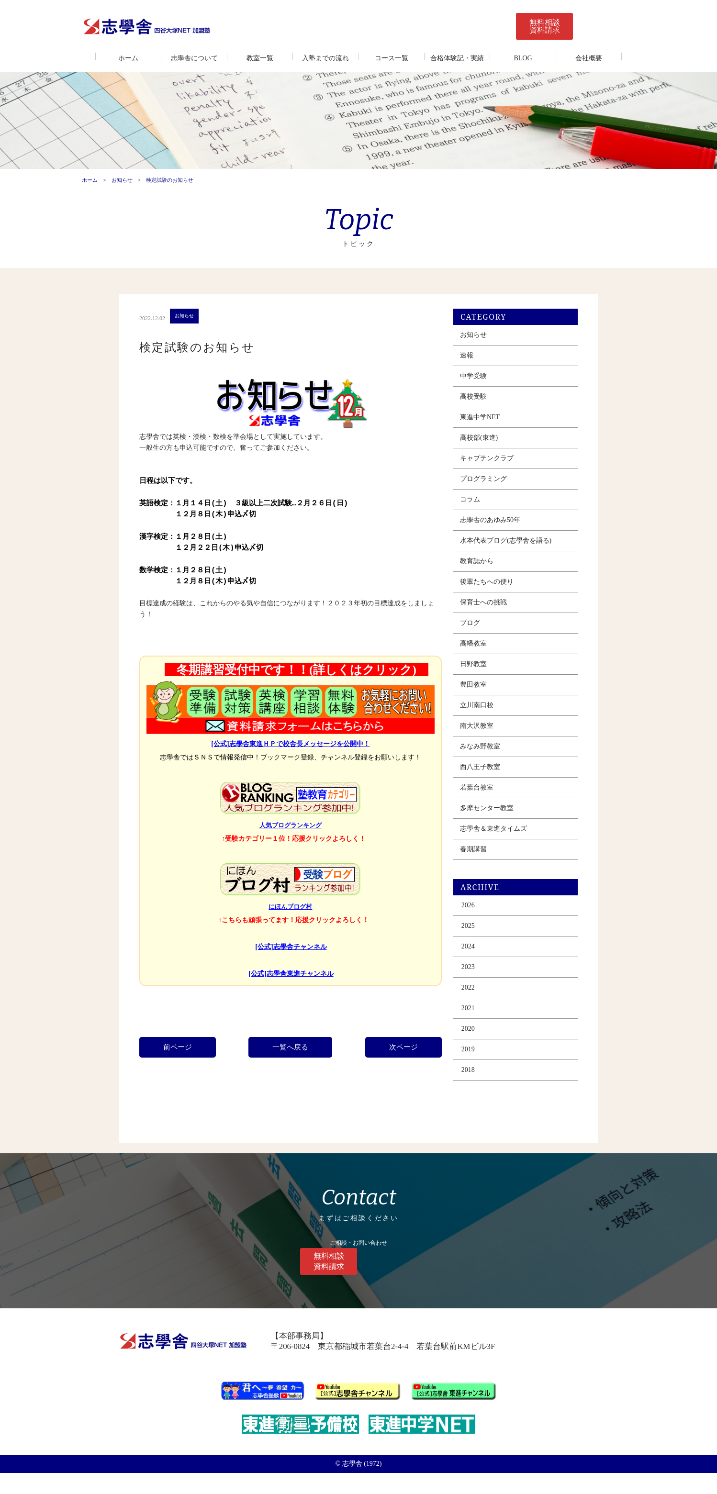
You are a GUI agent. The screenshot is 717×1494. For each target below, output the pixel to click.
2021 (475, 1041)
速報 (474, 388)
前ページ (182, 1074)
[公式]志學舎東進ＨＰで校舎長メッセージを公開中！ (292, 770)
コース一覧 (391, 58)
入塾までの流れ (325, 58)
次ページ (402, 1074)
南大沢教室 (484, 759)
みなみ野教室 (488, 779)
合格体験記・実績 (457, 58)
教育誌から (484, 594)
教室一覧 (259, 58)
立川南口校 (484, 738)
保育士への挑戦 (491, 635)
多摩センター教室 (494, 841)
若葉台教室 (484, 821)
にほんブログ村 (292, 933)
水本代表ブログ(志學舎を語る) (513, 574)
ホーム (128, 58)
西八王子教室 (488, 800)
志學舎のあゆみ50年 (498, 553)
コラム (478, 532)
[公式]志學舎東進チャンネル (292, 1000)
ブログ (478, 656)
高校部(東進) (486, 471)
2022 (475, 1021)
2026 (475, 938)
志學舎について (194, 58)
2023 (475, 1000)
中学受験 (481, 409)
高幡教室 (481, 676)
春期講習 (481, 882)
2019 (475, 1082)
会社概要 (588, 58)
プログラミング (491, 512)
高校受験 (481, 430)
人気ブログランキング (292, 852)
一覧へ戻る (292, 1074)
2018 (475, 1103)
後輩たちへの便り (494, 615)
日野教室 (481, 697)
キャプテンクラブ (494, 491)
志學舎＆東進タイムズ (501, 862)
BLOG (523, 58)
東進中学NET (487, 450)
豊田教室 (481, 718)
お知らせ (120, 199)
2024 (475, 979)
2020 (475, 1062)
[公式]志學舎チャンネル (292, 973)
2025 (475, 959)
